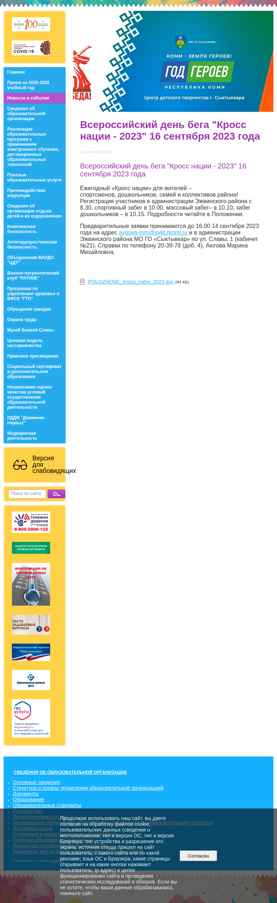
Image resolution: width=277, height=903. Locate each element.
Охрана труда (21, 319)
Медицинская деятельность (22, 436)
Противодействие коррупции (26, 193)
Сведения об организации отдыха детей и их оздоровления (34, 211)
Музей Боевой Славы (30, 330)
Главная (16, 72)
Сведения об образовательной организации (26, 113)
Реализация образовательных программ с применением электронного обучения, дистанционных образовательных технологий (33, 147)
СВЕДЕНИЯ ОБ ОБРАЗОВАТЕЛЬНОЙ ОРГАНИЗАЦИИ (70, 772)
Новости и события (28, 98)
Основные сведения (36, 782)
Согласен (198, 856)
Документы (26, 794)
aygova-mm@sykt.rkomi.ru (153, 232)
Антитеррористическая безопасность (32, 245)
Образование (28, 799)
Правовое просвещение (32, 356)
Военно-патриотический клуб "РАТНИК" (33, 276)
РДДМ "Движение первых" (25, 420)
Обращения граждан (29, 309)
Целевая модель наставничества (25, 343)
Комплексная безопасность (22, 229)
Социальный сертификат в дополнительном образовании (34, 371)
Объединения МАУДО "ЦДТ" (30, 260)
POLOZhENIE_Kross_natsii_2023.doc (130, 282)
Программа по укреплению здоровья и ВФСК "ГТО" (33, 293)
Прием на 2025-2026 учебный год (28, 85)
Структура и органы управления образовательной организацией (88, 788)
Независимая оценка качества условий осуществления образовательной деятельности (29, 397)
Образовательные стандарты (47, 805)
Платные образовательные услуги (34, 177)
